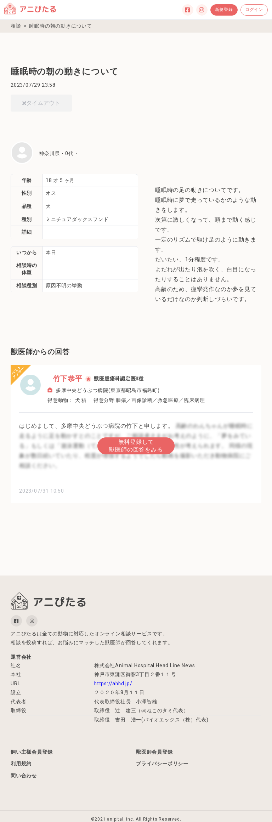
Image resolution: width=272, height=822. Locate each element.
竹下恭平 (62, 378)
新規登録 (224, 9)
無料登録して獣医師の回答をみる (136, 445)
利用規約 (21, 764)
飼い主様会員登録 (31, 752)
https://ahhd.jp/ (114, 683)
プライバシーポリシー (162, 764)
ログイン (254, 9)
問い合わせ (24, 777)
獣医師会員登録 (154, 752)
